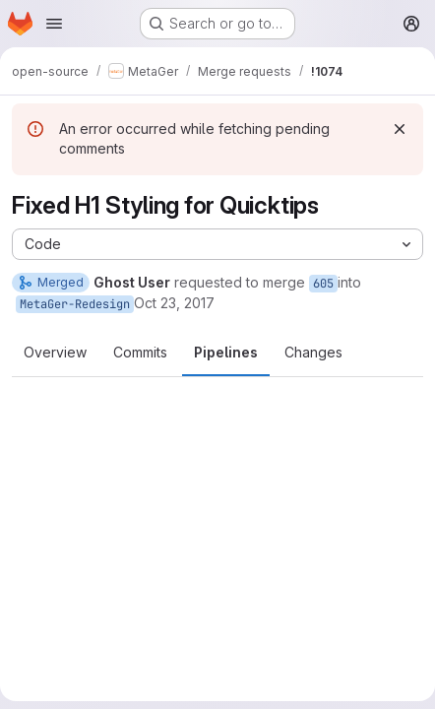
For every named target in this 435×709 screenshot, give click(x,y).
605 (323, 283)
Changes (313, 352)
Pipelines (226, 352)
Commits (140, 352)
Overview (55, 352)
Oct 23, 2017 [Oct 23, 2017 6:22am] (174, 302)
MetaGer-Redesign (75, 304)
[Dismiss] (399, 129)
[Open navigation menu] (54, 23)
